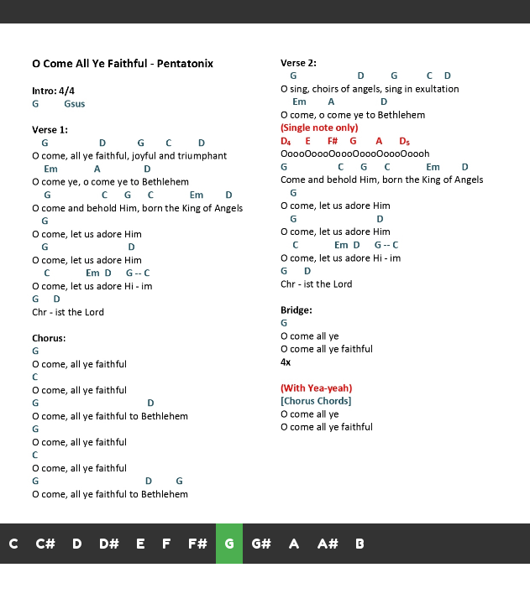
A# (327, 543)
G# (261, 543)
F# (197, 543)
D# (109, 543)
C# (45, 543)
